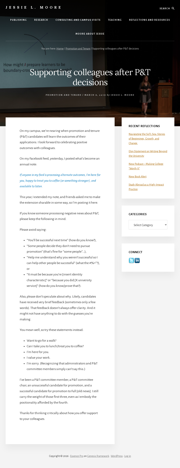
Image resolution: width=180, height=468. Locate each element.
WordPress (117, 456)
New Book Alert (137, 176)
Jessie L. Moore (34, 7)
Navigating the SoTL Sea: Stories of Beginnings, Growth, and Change (147, 139)
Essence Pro (76, 456)
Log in (127, 456)
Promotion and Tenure (64, 95)
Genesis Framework (98, 456)
